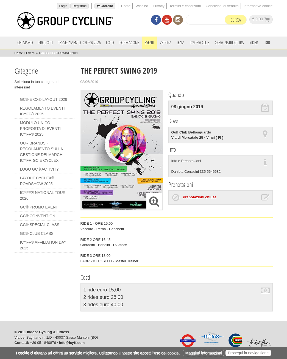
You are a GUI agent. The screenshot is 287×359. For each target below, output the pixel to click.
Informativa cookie (258, 6)
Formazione (129, 43)
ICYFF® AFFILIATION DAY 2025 (43, 245)
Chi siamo (25, 43)
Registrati (80, 6)
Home (126, 6)
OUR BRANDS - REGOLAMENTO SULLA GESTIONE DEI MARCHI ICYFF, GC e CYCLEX (42, 152)
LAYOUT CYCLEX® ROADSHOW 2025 (37, 181)
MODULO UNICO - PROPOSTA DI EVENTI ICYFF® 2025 (40, 129)
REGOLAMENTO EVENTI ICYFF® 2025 (42, 111)
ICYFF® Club (199, 43)
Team (180, 43)
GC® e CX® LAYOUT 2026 (43, 99)
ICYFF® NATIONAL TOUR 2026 (43, 195)
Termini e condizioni (185, 6)
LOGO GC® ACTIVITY (39, 169)
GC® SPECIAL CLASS (40, 224)
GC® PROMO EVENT (39, 207)
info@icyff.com (72, 343)
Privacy (159, 6)
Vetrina (165, 43)
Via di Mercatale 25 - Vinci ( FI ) (197, 137)
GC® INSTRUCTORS (229, 43)
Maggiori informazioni (203, 353)
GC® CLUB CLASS (37, 233)
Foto (110, 43)
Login (63, 6)
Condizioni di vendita (222, 6)
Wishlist (141, 6)
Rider (253, 43)
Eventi (149, 43)
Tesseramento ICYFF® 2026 (79, 43)
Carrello (105, 6)
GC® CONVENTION (37, 216)
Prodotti (45, 43)
